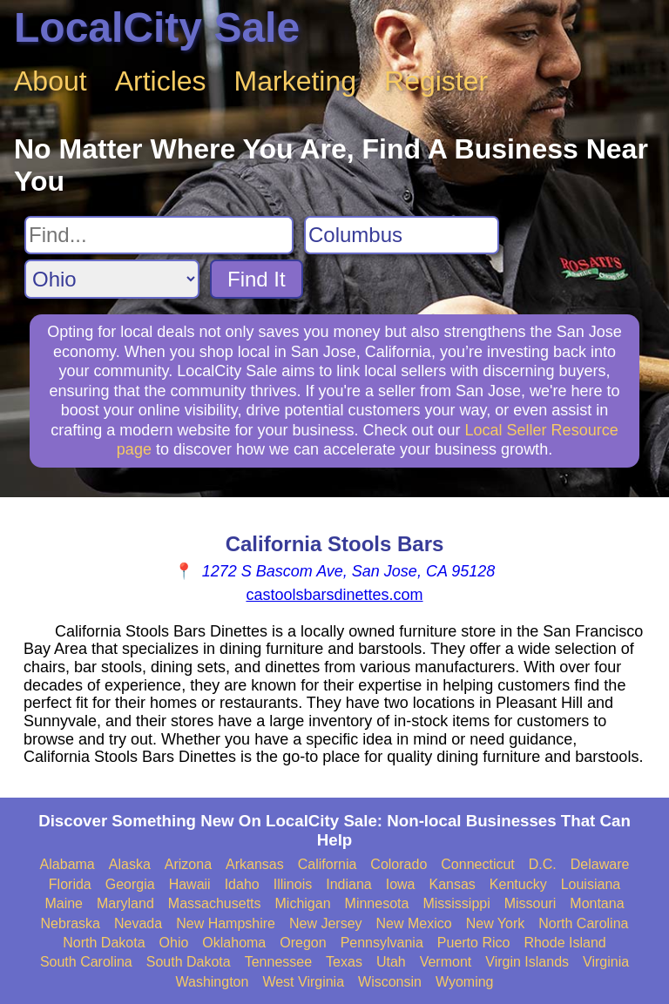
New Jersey (325, 923)
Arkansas (255, 864)
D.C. (543, 864)
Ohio (174, 942)
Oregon (303, 942)
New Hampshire (225, 923)
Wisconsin (390, 981)
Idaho (242, 884)
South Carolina (86, 961)
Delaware (600, 864)
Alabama (67, 864)
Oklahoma (234, 942)
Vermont (446, 961)
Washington (211, 981)
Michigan (303, 903)
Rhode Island (564, 942)
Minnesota (377, 903)
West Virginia (303, 981)
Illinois (293, 884)
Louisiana (591, 884)
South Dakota (188, 961)
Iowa (401, 884)
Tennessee (278, 961)
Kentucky (518, 884)
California (327, 864)
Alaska (130, 864)
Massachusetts (214, 903)
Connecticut (478, 864)
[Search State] (111, 279)
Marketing (295, 81)
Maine (63, 903)
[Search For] (159, 235)
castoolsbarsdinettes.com (334, 594)
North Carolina (583, 923)
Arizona (188, 864)
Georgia (130, 884)
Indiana (349, 884)
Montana (597, 903)
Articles (160, 81)
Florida (70, 884)
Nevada (138, 923)
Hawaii (190, 884)
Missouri (530, 903)
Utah (391, 961)
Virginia (606, 961)
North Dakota (104, 942)
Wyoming (465, 981)
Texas (344, 961)
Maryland (125, 903)
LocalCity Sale (157, 27)
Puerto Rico (473, 942)
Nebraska (70, 923)
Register (436, 81)
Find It (256, 279)
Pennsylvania (382, 942)
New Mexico (414, 923)
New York (495, 923)
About (50, 81)
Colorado (398, 864)
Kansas (452, 884)
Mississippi (456, 903)
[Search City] (401, 235)
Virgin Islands (527, 961)
